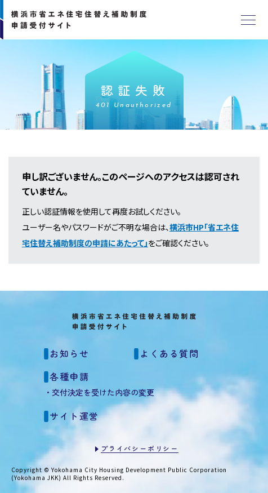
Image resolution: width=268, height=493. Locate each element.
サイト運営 (74, 416)
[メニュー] (248, 19)
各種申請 (69, 376)
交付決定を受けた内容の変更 (103, 392)
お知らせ (69, 353)
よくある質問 (169, 353)
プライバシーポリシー (139, 448)
